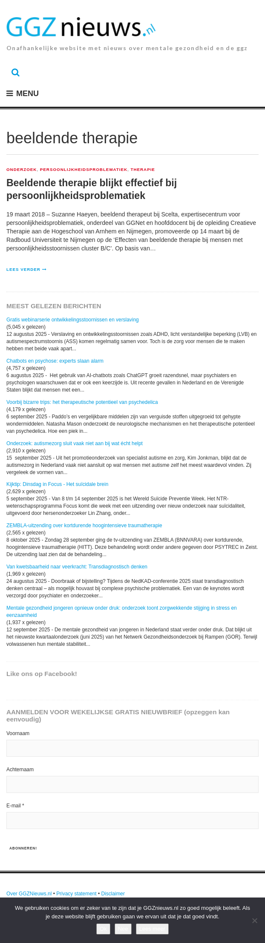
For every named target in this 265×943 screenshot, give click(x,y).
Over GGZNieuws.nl (29, 894)
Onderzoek (21, 170)
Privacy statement (76, 894)
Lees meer (152, 929)
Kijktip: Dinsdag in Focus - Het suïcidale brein (57, 484)
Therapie (143, 170)
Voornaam (17, 733)
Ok (103, 929)
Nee (123, 929)
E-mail (15, 806)
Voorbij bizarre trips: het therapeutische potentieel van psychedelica (82, 402)
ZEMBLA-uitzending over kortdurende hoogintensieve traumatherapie (84, 525)
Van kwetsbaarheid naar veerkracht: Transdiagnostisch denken (76, 567)
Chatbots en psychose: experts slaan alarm (55, 361)
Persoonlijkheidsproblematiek (83, 170)
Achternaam (20, 770)
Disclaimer (113, 894)
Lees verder (23, 269)
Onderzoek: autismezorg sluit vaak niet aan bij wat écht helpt (74, 443)
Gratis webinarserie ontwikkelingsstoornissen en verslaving (72, 320)
